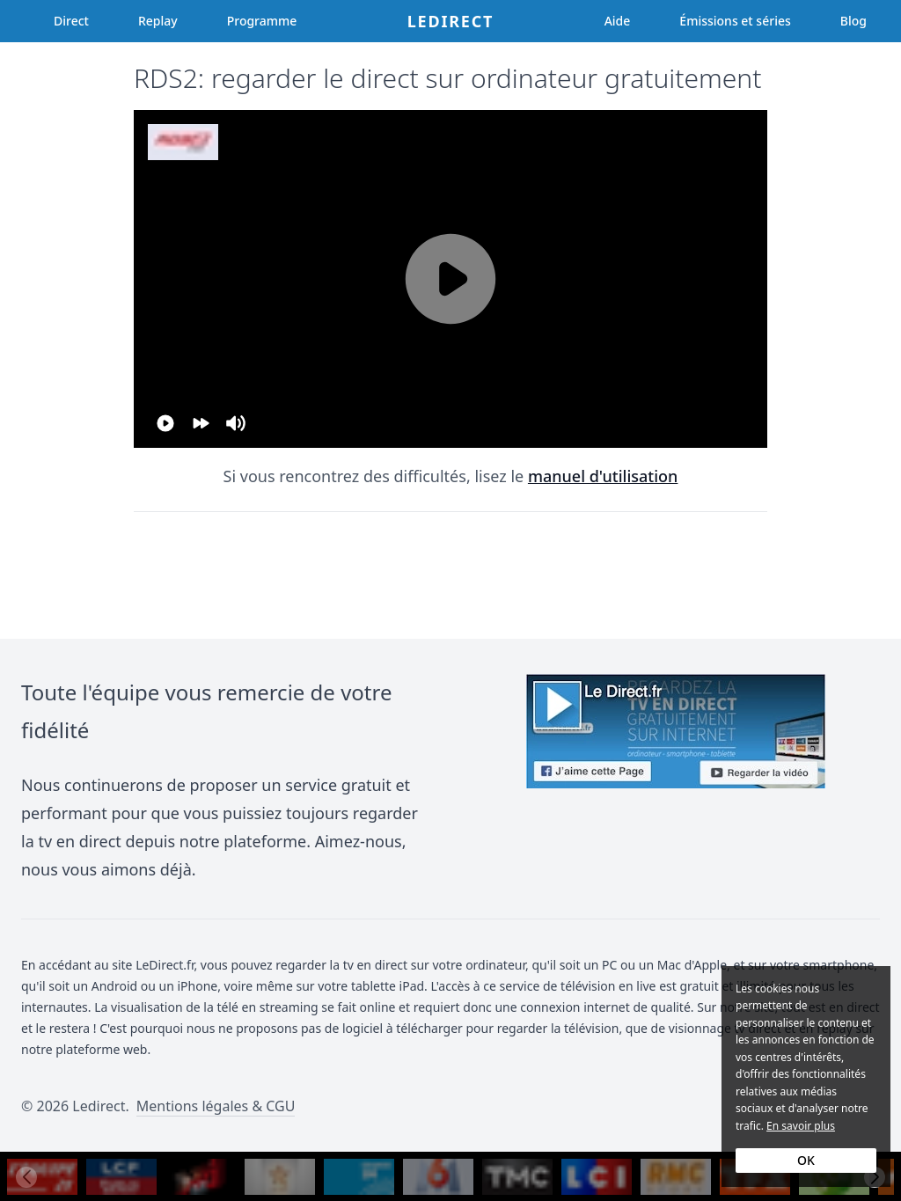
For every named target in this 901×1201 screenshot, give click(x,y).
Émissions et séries (734, 20)
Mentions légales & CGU (216, 1106)
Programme (262, 20)
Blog (853, 20)
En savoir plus (800, 1125)
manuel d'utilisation (603, 476)
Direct (71, 20)
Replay (158, 20)
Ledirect (450, 21)
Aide (617, 20)
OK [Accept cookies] (806, 1160)
